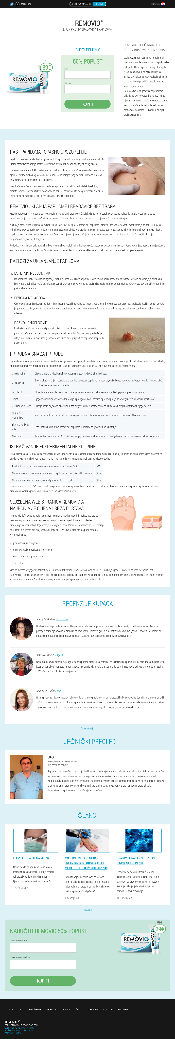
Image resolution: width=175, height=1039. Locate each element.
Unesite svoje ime (18, 940)
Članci (79, 1009)
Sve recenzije (87, 728)
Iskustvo (9, 1009)
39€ (101, 570)
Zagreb (59, 655)
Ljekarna (93, 1009)
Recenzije (51, 1009)
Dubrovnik (62, 619)
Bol (59, 691)
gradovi (66, 1009)
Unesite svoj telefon (20, 957)
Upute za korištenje (30, 1009)
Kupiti (87, 104)
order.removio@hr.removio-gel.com (21, 1025)
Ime (66, 69)
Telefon (67, 83)
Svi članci (87, 910)
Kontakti (108, 1009)
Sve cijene (123, 1009)
